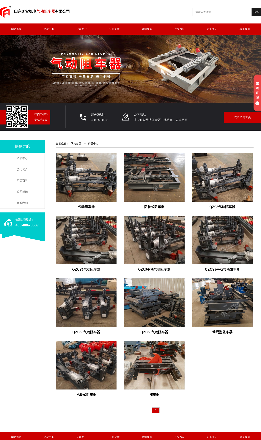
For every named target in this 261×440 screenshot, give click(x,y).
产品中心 (49, 29)
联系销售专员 (242, 117)
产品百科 (179, 29)
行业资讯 (212, 29)
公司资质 (114, 29)
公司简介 (81, 29)
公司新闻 (147, 29)
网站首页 (16, 29)
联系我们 (245, 29)
